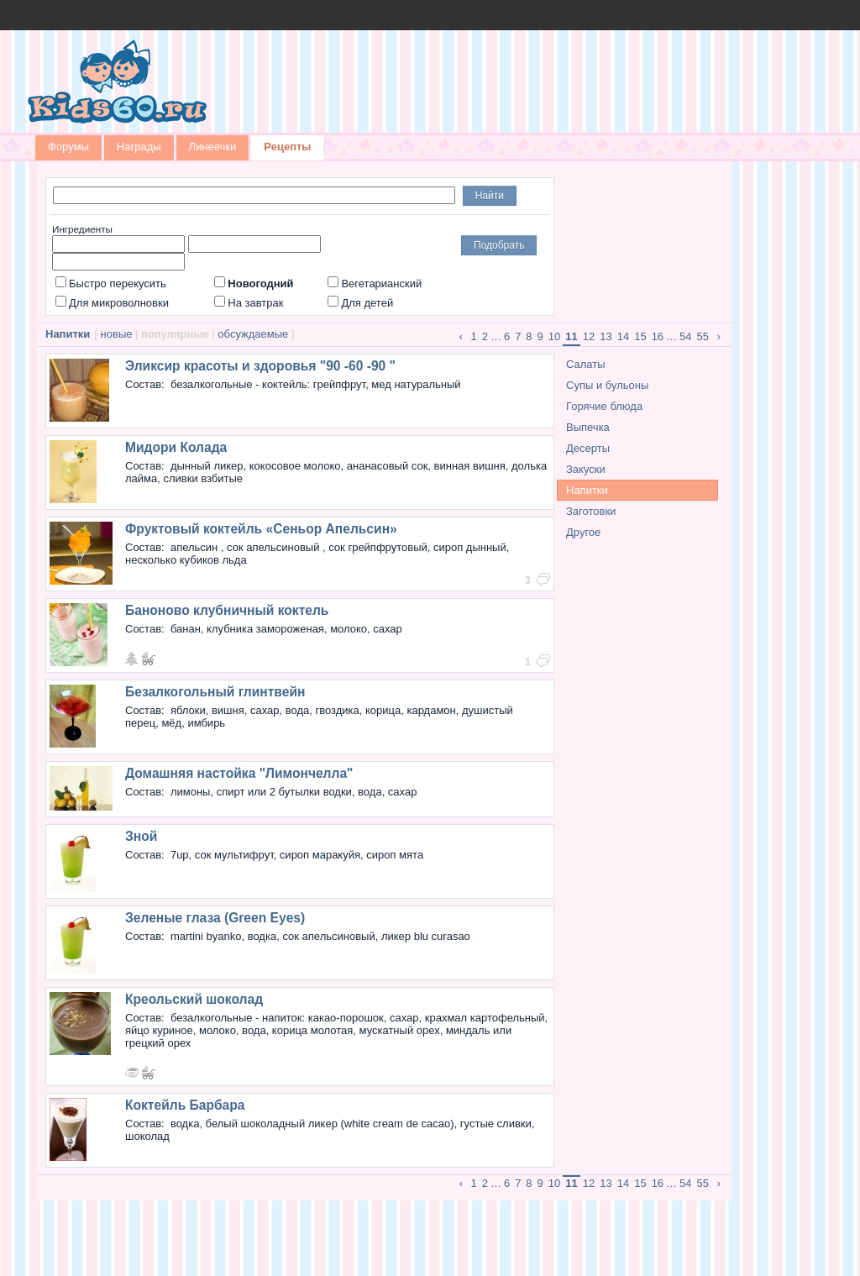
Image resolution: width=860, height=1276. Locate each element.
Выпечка (588, 427)
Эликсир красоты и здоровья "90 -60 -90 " (260, 366)
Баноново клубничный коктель (226, 610)
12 (589, 336)
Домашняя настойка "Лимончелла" (239, 773)
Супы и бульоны (607, 385)
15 (640, 336)
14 (623, 336)
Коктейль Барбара (184, 1105)
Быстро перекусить (110, 283)
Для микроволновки (112, 303)
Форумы (68, 146)
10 (554, 336)
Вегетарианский (375, 283)
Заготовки (591, 511)
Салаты (586, 364)
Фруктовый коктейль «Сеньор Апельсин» (261, 529)
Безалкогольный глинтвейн (215, 692)
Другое (583, 532)
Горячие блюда (604, 406)
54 (685, 336)
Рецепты (287, 146)
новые (117, 334)
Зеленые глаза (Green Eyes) (215, 918)
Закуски (586, 469)
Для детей (360, 303)
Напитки (587, 490)
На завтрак (248, 303)
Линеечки (213, 146)
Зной (141, 836)
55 (703, 336)
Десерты (588, 448)
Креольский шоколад (194, 999)
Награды (139, 146)
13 (605, 336)
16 (657, 336)
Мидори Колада (176, 447)
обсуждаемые (253, 334)
